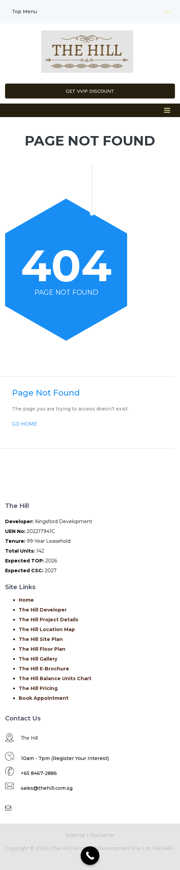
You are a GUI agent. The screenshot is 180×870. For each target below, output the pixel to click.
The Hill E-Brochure (44, 669)
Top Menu (24, 11)
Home (26, 600)
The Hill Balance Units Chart (55, 678)
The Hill (59, 848)
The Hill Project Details (48, 620)
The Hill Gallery (38, 659)
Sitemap (75, 835)
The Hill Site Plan (41, 639)
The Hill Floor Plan (42, 649)
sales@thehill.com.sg (47, 788)
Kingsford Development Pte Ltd (112, 848)
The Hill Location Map (47, 629)
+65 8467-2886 (39, 773)
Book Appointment (43, 698)
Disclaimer (102, 835)
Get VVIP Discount (90, 91)
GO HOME (24, 424)
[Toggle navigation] (167, 11)
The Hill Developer (43, 610)
